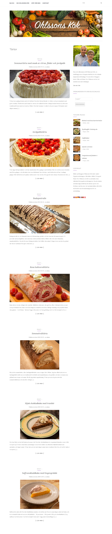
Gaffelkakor (85, 138)
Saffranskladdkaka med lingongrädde (39, 473)
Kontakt (46, 3)
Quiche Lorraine (87, 147)
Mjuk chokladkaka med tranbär (39, 403)
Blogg (12, 3)
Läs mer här (76, 85)
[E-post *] (83, 99)
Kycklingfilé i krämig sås (89, 129)
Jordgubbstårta (40, 132)
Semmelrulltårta (40, 333)
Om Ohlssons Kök (22, 3)
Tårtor (39, 59)
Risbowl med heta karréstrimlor (92, 120)
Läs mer (40, 112)
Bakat (39, 127)
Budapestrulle (39, 198)
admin (48, 67)
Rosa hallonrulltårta (39, 267)
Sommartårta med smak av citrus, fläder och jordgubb (39, 63)
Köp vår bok (35, 3)
